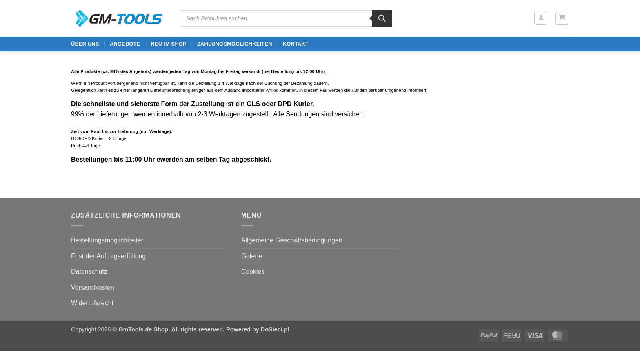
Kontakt (296, 44)
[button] (540, 18)
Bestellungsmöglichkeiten (108, 240)
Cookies (253, 271)
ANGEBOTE (125, 44)
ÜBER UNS (85, 44)
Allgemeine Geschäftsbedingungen (291, 240)
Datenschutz (89, 271)
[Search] (382, 18)
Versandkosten (92, 287)
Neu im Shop (168, 44)
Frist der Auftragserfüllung (108, 256)
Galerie (251, 256)
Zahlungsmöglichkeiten (234, 44)
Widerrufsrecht (92, 303)
